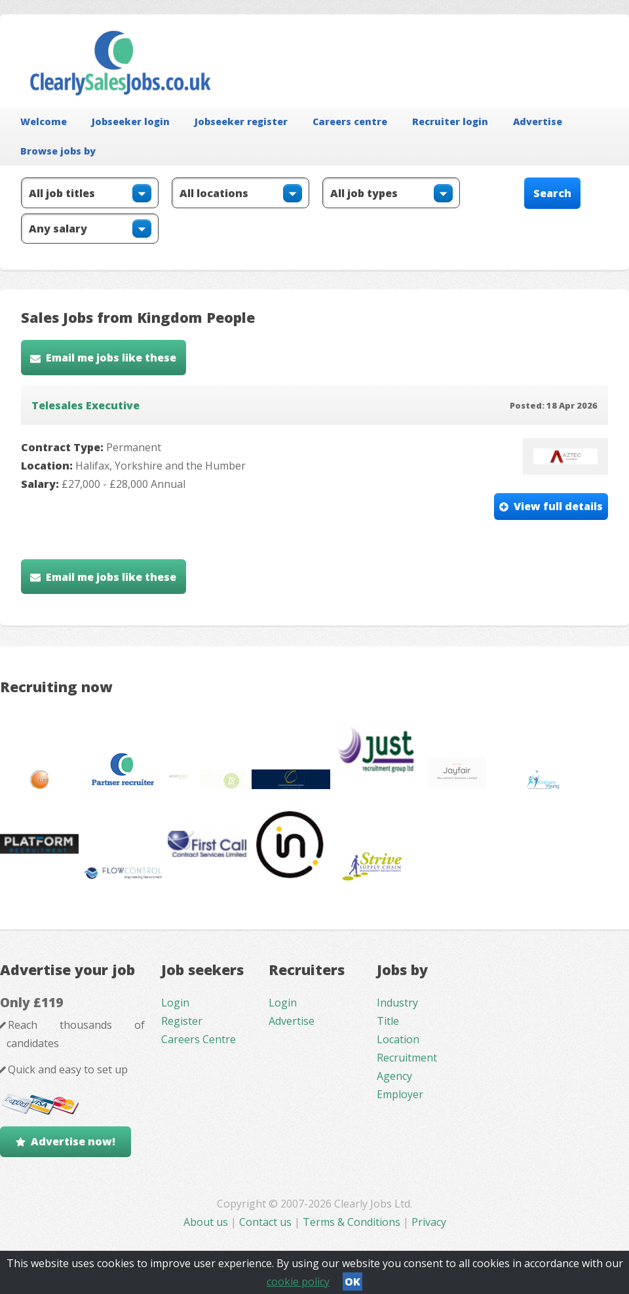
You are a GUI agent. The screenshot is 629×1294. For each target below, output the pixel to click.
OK (352, 1281)
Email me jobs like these (111, 357)
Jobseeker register (241, 121)
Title (388, 1021)
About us (207, 1222)
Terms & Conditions (351, 1222)
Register (181, 1021)
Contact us (266, 1222)
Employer (400, 1094)
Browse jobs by (58, 151)
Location (398, 1039)
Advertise (537, 121)
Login (175, 1002)
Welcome (43, 121)
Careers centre (350, 121)
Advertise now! (73, 1141)
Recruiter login (450, 121)
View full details (558, 506)
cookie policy (298, 1281)
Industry (397, 1002)
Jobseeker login (131, 121)
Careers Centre (198, 1039)
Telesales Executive (85, 405)
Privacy (428, 1222)
